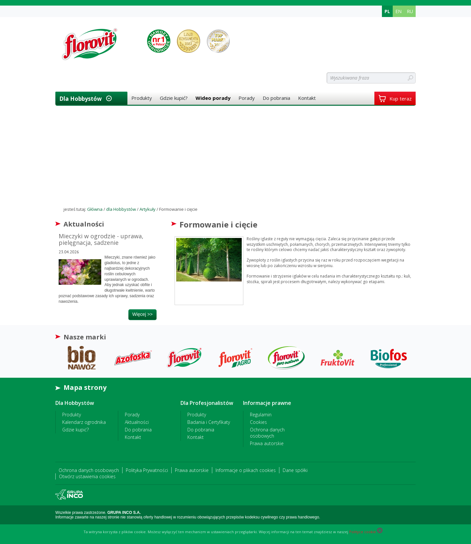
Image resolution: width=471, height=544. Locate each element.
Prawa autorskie (267, 443)
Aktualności (137, 422)
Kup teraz (395, 98)
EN (398, 11)
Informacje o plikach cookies (246, 470)
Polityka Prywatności (147, 470)
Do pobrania (276, 98)
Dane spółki (295, 470)
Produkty (141, 98)
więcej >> (142, 314)
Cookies (258, 422)
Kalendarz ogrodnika (84, 422)
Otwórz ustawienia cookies (87, 476)
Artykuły (148, 209)
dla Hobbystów (80, 98)
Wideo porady (213, 98)
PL (387, 11)
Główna (95, 209)
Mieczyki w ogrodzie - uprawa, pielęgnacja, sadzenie (101, 239)
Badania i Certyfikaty (208, 422)
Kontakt (307, 98)
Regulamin (261, 414)
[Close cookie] (380, 531)
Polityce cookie (362, 531)
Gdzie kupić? (174, 98)
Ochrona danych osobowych (267, 432)
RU (410, 11)
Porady (246, 98)
